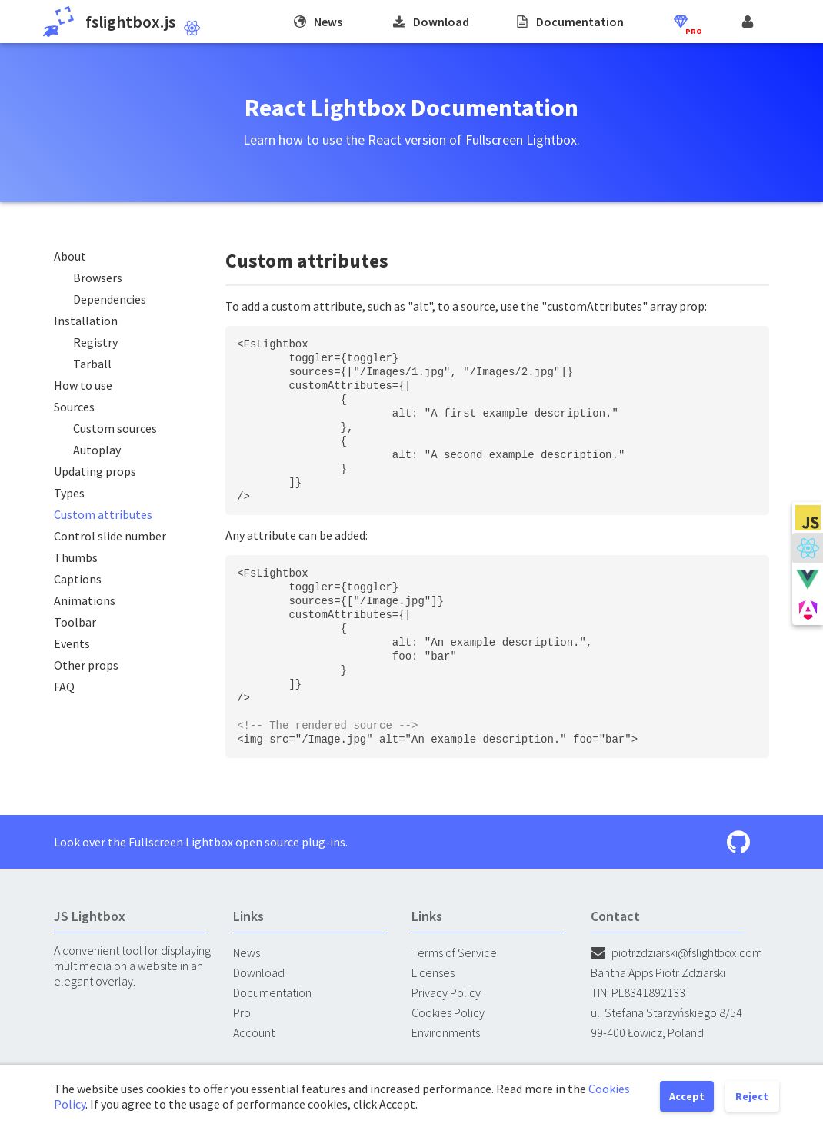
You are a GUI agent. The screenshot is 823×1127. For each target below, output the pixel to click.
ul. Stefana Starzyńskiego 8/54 (666, 1012)
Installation (86, 320)
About (70, 256)
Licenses (433, 972)
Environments (446, 1032)
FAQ (64, 686)
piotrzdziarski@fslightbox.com (676, 952)
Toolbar (75, 622)
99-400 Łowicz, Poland (647, 1032)
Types (69, 492)
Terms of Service (454, 952)
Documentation (272, 992)
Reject (751, 1096)
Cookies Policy (448, 1012)
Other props (86, 665)
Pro (242, 1012)
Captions (78, 579)
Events (72, 643)
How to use (83, 385)
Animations (84, 600)
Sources (74, 406)
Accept (687, 1096)
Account (254, 1032)
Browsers (97, 277)
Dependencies (109, 299)
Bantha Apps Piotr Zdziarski (658, 972)
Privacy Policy (446, 992)
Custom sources (115, 428)
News (246, 952)
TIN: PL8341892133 (638, 992)
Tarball (92, 363)
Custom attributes (103, 514)
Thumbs (76, 557)
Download (259, 972)
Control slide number (110, 536)
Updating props (95, 471)
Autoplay (97, 449)
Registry (95, 342)
